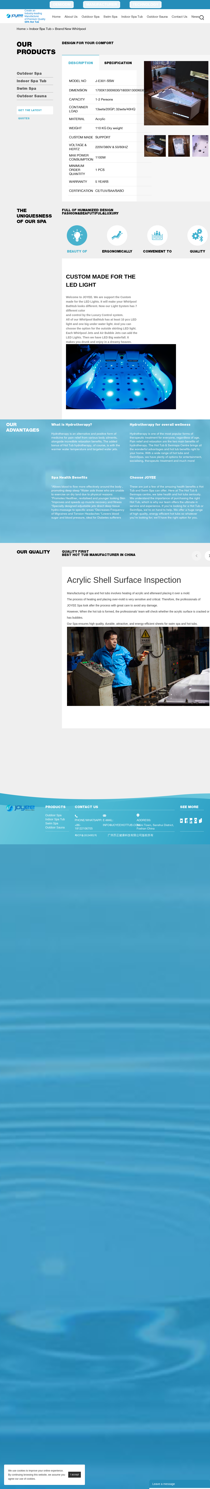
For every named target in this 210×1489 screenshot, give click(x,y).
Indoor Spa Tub (132, 17)
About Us (71, 17)
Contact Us (179, 17)
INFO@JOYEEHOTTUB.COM (121, 825)
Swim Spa (110, 17)
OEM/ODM (62, 4)
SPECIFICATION (118, 63)
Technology (145, 4)
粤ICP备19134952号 (86, 835)
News (195, 17)
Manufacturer (101, 4)
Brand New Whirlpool (70, 29)
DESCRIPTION (80, 63)
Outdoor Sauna (157, 17)
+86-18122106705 (84, 826)
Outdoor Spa (90, 17)
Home (56, 17)
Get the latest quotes (30, 111)
